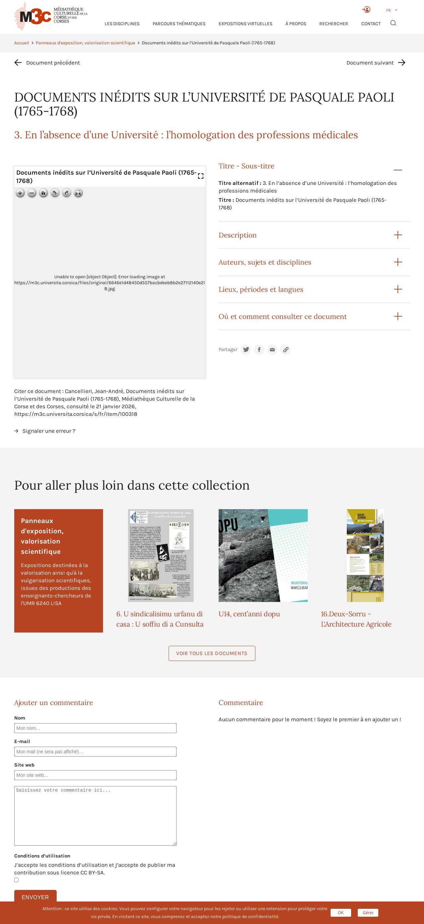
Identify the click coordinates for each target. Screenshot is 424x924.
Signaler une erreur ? (49, 430)
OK (341, 912)
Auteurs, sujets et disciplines (265, 262)
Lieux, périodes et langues (261, 289)
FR (388, 10)
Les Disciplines (122, 23)
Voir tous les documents (212, 653)
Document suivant (370, 62)
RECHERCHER (333, 23)
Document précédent (53, 62)
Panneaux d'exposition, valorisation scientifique (85, 43)
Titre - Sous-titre (246, 165)
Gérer (368, 912)
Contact (371, 23)
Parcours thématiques (179, 23)
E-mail (22, 741)
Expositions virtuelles (245, 23)
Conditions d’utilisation (42, 856)
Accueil (21, 43)
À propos (296, 23)
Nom (19, 718)
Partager (228, 349)
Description (238, 235)
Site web (24, 765)
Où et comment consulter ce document (283, 316)
